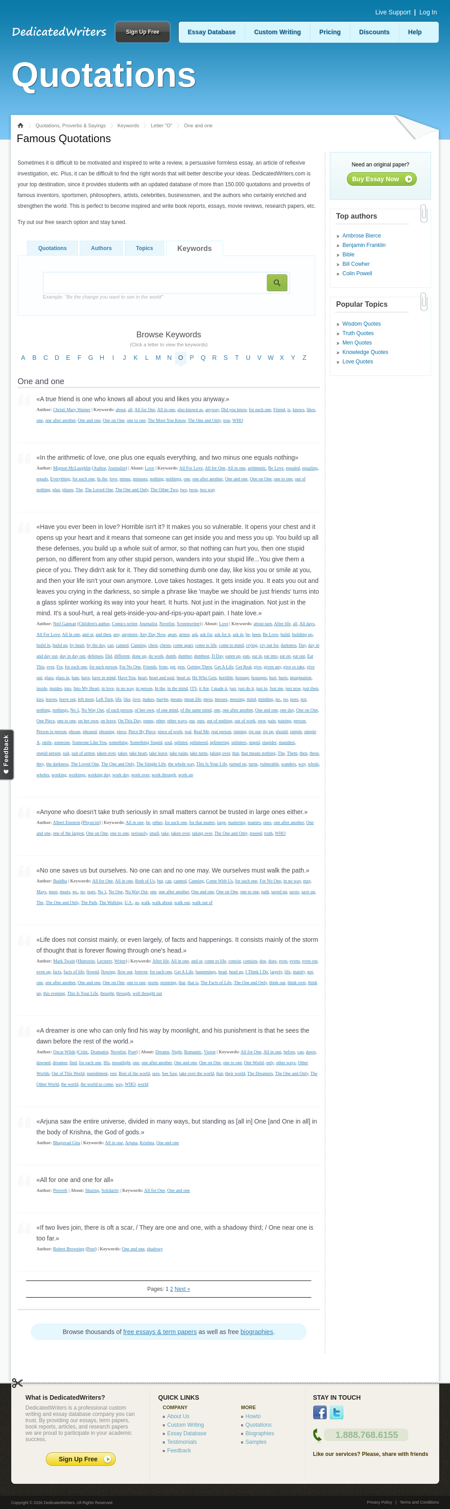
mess (207, 699)
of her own (144, 709)
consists (250, 960)
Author (99, 468)
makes (148, 699)
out (192, 720)
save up (308, 891)
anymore (130, 634)
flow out (125, 971)
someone (62, 742)
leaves (51, 699)
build (285, 634)
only (270, 1062)
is (289, 409)
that (235, 753)
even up (43, 971)
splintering (219, 742)
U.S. (129, 902)
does (272, 960)
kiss (40, 699)
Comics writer (125, 623)
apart (172, 634)
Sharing (92, 1190)
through (123, 993)
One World (254, 1062)
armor (184, 634)
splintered (198, 742)
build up (60, 645)
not (303, 699)
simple (296, 731)
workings (77, 774)
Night (176, 1051)
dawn (311, 1051)
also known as (190, 409)
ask (195, 634)
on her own (88, 720)
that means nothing (258, 753)
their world (235, 1073)
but (160, 880)
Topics (144, 248)
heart (142, 677)
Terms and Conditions (419, 1502)
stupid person (48, 753)
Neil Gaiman (64, 623)
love (113, 478)
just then (310, 688)
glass (49, 677)
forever (141, 971)
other (160, 720)
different (122, 656)
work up (185, 774)
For (60, 666)
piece (121, 731)
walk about (162, 902)
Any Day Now (153, 634)
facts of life (73, 971)
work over (140, 774)
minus (125, 478)
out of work (245, 720)
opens (148, 720)
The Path (89, 902)
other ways (177, 720)
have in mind (104, 677)
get (172, 666)
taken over (106, 753)
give (257, 666)
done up (139, 656)
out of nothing (219, 720)
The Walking (110, 902)
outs (201, 720)
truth (268, 833)
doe (263, 960)
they (40, 763)
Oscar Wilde (64, 1051)
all (130, 409)
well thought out (147, 993)
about (121, 409)
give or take (294, 666)
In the (102, 478)
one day (287, 709)
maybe (162, 699)
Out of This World (68, 1073)
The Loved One (99, 489)
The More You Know (166, 420)
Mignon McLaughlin (72, 468)
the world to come (97, 1084)
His (107, 1062)
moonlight (121, 1062)
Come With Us (219, 880)
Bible (348, 254)
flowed (92, 971)
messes (221, 699)
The (79, 489)
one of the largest (68, 833)
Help (415, 32)
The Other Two (164, 489)
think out (277, 982)
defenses (95, 656)
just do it (246, 688)
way (302, 763)
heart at (183, 677)
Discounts (374, 32)
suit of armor (83, 753)
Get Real (244, 666)
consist (234, 960)
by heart (77, 645)
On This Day (129, 720)
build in (43, 645)
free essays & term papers (160, 1331)
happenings (205, 971)
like (127, 699)
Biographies (260, 1433)
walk (145, 902)
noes (294, 699)
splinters (239, 742)
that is (193, 982)
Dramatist (99, 1051)
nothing (157, 478)
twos (193, 489)
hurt (272, 677)
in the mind (177, 688)
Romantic (193, 1051)
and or (88, 634)
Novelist (167, 623)
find (72, 1062)
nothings (173, 478)
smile (47, 742)
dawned (43, 1062)
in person (144, 688)
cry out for (269, 645)
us (137, 902)
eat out (299, 656)
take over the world (196, 1073)
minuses (140, 478)
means (176, 699)
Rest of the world (134, 1073)
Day (302, 645)
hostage (242, 677)
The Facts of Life (216, 982)
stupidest (287, 742)
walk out (182, 902)
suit (66, 753)
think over (297, 982)
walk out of (202, 902)
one (39, 420)
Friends (150, 666)
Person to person (51, 731)
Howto (253, 1416)
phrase (75, 731)
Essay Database (212, 32)
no (286, 699)
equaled (293, 468)
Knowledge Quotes (365, 352)
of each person (119, 709)
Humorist (86, 960)
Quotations (52, 248)
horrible (226, 677)
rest (113, 1073)
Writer (120, 960)
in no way (125, 688)
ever (50, 666)
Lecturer (104, 960)
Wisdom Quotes (361, 324)
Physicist (91, 822)
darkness (289, 645)
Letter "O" (161, 125)
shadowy (155, 1248)
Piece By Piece (141, 731)
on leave (108, 720)
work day (120, 774)
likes (310, 409)
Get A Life (223, 666)
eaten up (233, 656)
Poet (132, 1051)
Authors (101, 248)
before (289, 1051)
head (222, 971)
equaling (309, 468)
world (143, 1084)
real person (221, 731)
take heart (138, 753)
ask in (238, 634)
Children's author (94, 623)
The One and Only (204, 420)
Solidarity (110, 1190)
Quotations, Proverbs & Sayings (71, 125)
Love (149, 468)
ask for (206, 634)
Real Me (201, 731)
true (226, 420)
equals (42, 478)
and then (103, 634)
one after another (60, 420)
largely (276, 971)
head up (236, 971)
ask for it (223, 634)
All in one (166, 409)
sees (156, 1073)
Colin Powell (357, 273)
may (306, 880)
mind (251, 699)
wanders (288, 763)
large (221, 822)
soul (168, 742)
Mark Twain (64, 960)
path (265, 891)
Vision (210, 1051)
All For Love (190, 468)
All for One (145, 409)
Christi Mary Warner (71, 409)
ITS (193, 688)
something (118, 742)
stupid (254, 742)
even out (309, 960)
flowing (108, 971)
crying (251, 645)
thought (107, 993)
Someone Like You (89, 742)
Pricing (330, 32)
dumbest (201, 656)
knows (298, 409)
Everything (60, 478)
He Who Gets (204, 677)
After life (282, 623)
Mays (41, 891)
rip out (255, 731)
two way (207, 489)
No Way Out (92, 709)
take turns (198, 753)
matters (254, 822)
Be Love (276, 468)
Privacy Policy (379, 1502)
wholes (42, 774)
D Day (217, 656)
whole (313, 763)
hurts (283, 677)
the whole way (181, 763)
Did (108, 656)
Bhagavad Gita (66, 1142)
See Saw (169, 1073)
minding (265, 699)
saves (294, 891)
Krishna (147, 1142)
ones (267, 822)
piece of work (170, 731)
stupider (269, 742)
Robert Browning (69, 1248)
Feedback (179, 1450)
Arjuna (131, 1142)
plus (56, 489)
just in (261, 688)
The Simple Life (151, 763)
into (68, 688)
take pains (179, 753)
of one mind (167, 709)
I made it (219, 688)
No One (116, 891)
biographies (257, 1331)
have (85, 677)
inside (41, 688)
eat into (271, 656)
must (53, 891)
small (154, 833)
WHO (237, 420)
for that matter (202, 822)
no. (278, 699)
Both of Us (145, 880)
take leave (158, 753)
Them (292, 753)
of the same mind (196, 709)
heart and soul (161, 677)
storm (153, 982)
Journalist (117, 468)
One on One (113, 420)
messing (237, 699)
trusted (256, 833)
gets (181, 666)
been (256, 634)
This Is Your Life (211, 763)
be (248, 634)
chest (153, 645)
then (303, 753)
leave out (67, 699)
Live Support (393, 12)
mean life (192, 699)
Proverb (60, 1190)
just (233, 688)
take (165, 833)
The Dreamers (260, 1073)
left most (86, 699)
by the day (95, 645)
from (163, 666)
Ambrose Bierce (361, 236)
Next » (182, 1289)
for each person (103, 666)
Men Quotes (357, 343)
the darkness (57, 763)
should (282, 731)
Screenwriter (188, 623)
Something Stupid (146, 742)
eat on (285, 656)
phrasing (106, 731)
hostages (259, 677)
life (118, 699)
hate (75, 677)
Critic (83, 1051)
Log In (428, 12)
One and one (89, 420)
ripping (240, 731)
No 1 (74, 709)
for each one (260, 409)
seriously (139, 833)
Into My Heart (86, 688)
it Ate (204, 688)
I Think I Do (256, 971)
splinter (181, 742)
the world (69, 1084)
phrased (90, 731)
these (314, 753)
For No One (130, 666)
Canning (138, 645)
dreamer (60, 1062)
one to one (136, 420)
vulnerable (269, 763)
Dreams (162, 1051)
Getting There (199, 666)
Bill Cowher (356, 264)
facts (57, 971)
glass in (62, 677)
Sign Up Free (142, 32)
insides (56, 688)
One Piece (45, 720)
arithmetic (257, 468)
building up (302, 634)
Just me (276, 688)
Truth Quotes (358, 333)
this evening (54, 993)
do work (155, 656)
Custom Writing (277, 32)
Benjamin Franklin (364, 245)
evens (295, 960)
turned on (237, 763)
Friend (279, 409)
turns (252, 763)
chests (165, 645)
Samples (256, 1442)
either (157, 822)
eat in (257, 656)
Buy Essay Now (375, 179)
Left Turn (104, 699)
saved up (279, 891)
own (262, 720)
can (110, 645)
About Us (178, 1416)
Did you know (234, 409)
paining (284, 720)
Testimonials (182, 1442)
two (183, 489)
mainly (299, 971)
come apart (183, 645)
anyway (212, 409)
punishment (97, 1073)
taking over (220, 753)
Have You (126, 677)
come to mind (231, 645)
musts (65, 891)
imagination (300, 677)
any (116, 634)
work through (164, 774)
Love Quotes (357, 361)
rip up (268, 731)
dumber (185, 656)
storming (168, 982)
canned (122, 645)
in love (107, 688)
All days (307, 623)
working (58, 774)
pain (271, 720)
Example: (103, 297)
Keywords (128, 125)
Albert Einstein (66, 822)
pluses (67, 489)
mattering (236, 822)
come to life (206, 645)
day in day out (73, 656)
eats (246, 656)
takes (122, 753)
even (283, 960)
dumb (171, 656)
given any (272, 666)
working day (99, 774)
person (299, 720)
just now (293, 688)
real (187, 731)
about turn (263, 623)
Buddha (60, 880)
